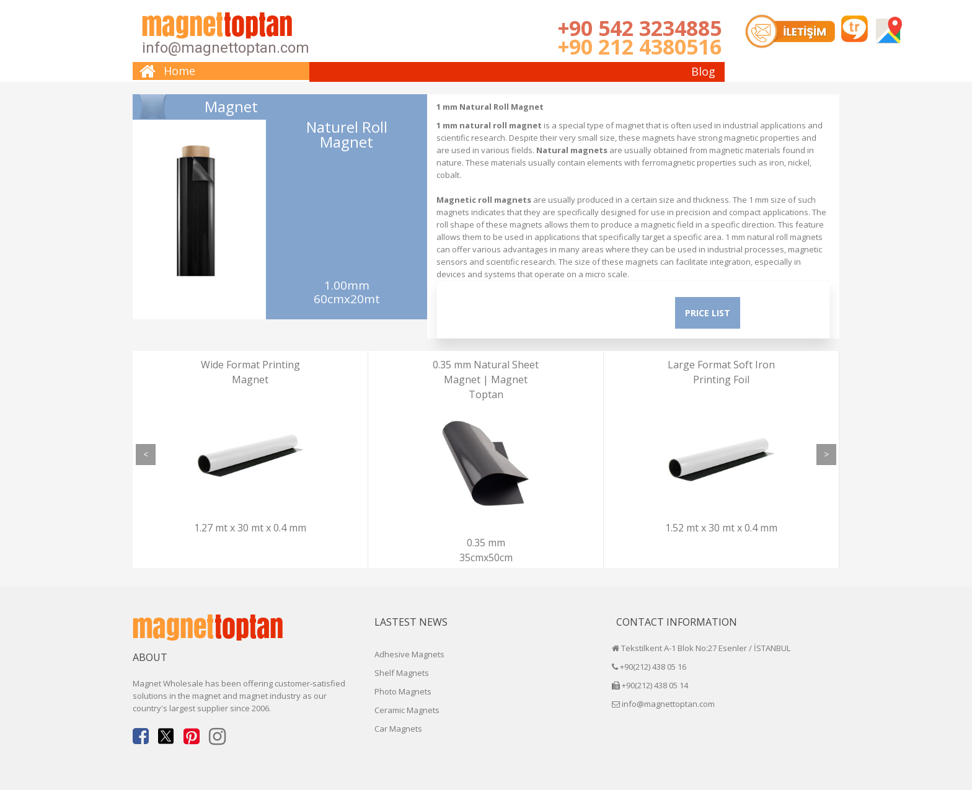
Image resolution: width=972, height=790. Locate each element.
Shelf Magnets (401, 672)
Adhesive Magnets (409, 654)
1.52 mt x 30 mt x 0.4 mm (721, 528)
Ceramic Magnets (407, 710)
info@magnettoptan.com (225, 47)
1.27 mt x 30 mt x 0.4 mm (250, 528)
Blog (703, 71)
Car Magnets (398, 728)
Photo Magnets (402, 691)
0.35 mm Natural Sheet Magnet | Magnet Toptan (486, 379)
